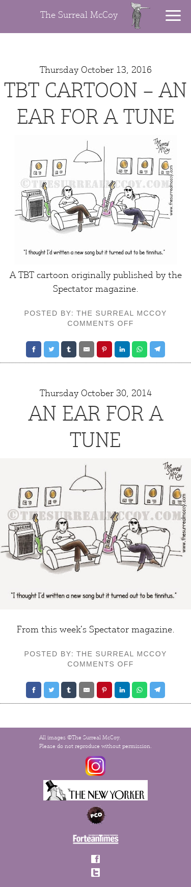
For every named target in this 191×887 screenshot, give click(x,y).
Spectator (109, 629)
